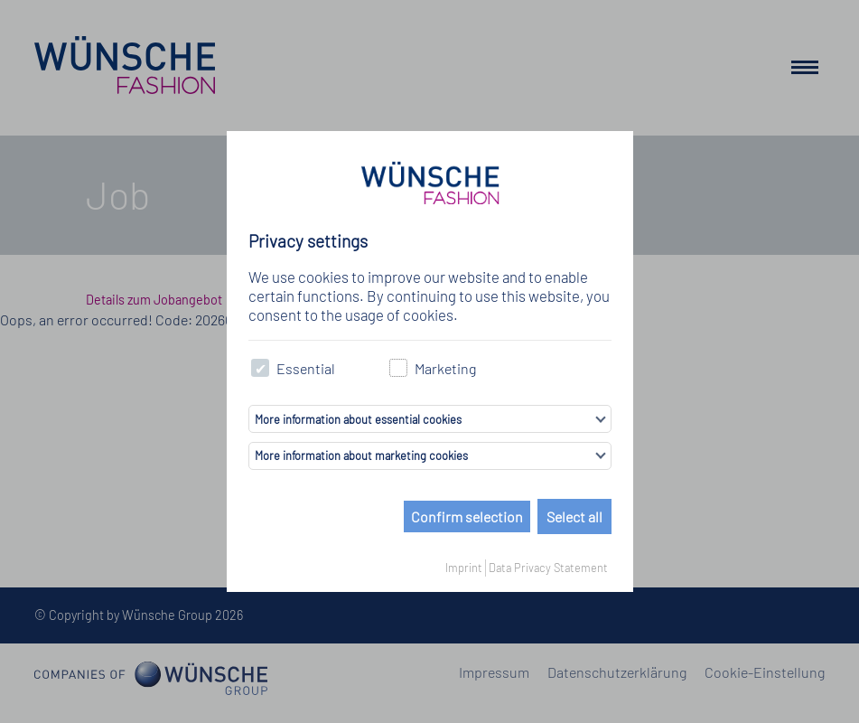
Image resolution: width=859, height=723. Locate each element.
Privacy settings (308, 240)
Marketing (433, 368)
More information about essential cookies (358, 419)
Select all (574, 516)
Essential (293, 368)
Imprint (463, 567)
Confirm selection (467, 516)
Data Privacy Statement (548, 567)
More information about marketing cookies (361, 455)
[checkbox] (260, 368)
